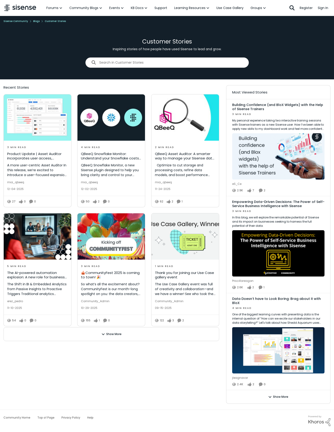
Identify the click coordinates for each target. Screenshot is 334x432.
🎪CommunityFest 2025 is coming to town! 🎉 (110, 274)
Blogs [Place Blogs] (36, 21)
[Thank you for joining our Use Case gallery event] (185, 236)
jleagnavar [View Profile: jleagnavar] (240, 378)
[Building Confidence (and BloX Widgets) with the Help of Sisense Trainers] (278, 146)
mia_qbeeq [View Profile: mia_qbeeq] (15, 182)
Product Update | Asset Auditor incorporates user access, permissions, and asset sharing (34, 156)
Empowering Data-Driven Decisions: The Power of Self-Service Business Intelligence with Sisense (278, 204)
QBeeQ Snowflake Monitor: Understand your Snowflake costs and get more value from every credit (110, 156)
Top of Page (46, 418)
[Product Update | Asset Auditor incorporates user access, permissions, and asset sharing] (37, 117)
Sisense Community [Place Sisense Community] (15, 21)
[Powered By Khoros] (319, 421)
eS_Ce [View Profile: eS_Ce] (236, 184)
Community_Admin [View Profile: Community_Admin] (95, 301)
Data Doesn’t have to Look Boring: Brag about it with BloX (276, 301)
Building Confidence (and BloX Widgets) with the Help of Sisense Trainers (277, 107)
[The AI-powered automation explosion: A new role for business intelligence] (37, 236)
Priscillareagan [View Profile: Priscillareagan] (243, 281)
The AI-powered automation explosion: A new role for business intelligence (36, 274)
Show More (111, 334)
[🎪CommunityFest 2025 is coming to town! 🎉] (111, 236)
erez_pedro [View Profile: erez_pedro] (15, 301)
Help (90, 418)
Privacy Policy (70, 418)
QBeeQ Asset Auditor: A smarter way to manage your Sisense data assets (185, 156)
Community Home (16, 418)
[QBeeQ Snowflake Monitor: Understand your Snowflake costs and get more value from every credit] (111, 117)
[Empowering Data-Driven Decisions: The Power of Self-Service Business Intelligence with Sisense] (278, 243)
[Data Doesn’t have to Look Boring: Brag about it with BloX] (278, 340)
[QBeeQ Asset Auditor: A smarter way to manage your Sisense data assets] (185, 117)
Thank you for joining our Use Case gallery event (184, 274)
